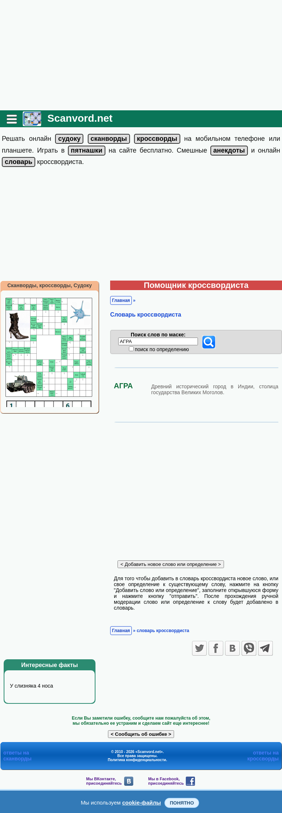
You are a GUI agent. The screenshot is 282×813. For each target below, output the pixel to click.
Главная (121, 300)
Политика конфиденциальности (137, 760)
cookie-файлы (141, 802)
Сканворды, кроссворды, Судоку (49, 285)
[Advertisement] (141, 55)
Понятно (182, 803)
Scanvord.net (79, 118)
